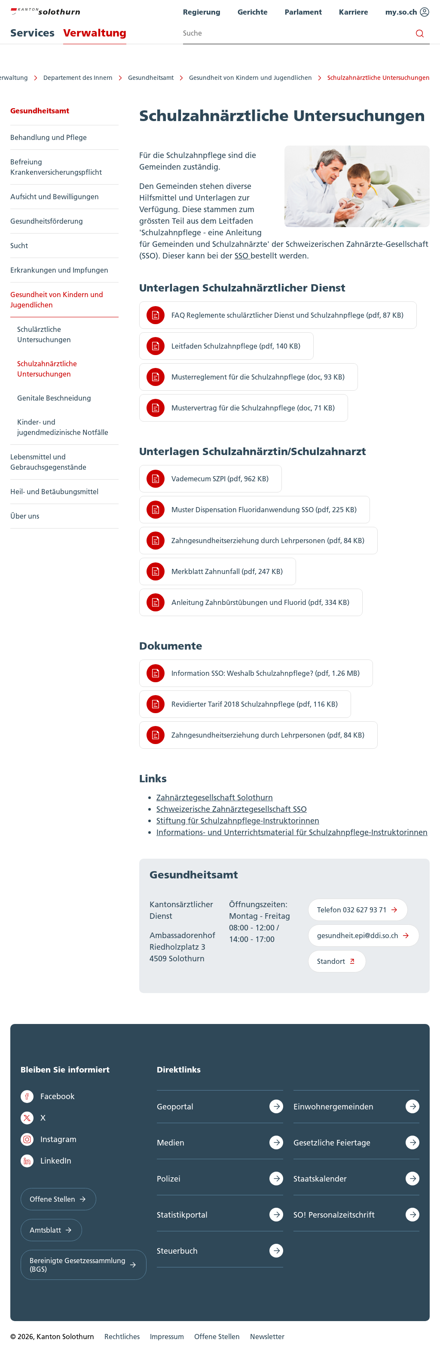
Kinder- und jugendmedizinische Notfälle (62, 427)
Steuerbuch (177, 1251)
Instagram (48, 1139)
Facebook (48, 1096)
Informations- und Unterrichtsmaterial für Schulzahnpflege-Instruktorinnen (292, 832)
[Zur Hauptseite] (45, 10)
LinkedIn (46, 1161)
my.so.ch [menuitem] (407, 12)
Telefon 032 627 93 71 (358, 909)
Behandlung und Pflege (48, 137)
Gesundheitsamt (151, 78)
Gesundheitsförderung (46, 221)
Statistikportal (182, 1215)
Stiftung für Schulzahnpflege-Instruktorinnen (237, 821)
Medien (170, 1143)
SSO (243, 256)
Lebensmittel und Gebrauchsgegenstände (48, 462)
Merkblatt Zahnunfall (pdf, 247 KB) (215, 571)
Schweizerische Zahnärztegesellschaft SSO (231, 809)
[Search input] (306, 33)
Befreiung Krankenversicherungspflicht (56, 167)
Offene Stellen (58, 1199)
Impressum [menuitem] (167, 1336)
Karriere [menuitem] (353, 11)
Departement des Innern (78, 78)
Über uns (24, 516)
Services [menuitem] (32, 33)
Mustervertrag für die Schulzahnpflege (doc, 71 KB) (241, 408)
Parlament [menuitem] (303, 11)
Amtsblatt (51, 1230)
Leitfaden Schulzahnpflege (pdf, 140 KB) (223, 346)
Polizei (168, 1179)
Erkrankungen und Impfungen (59, 270)
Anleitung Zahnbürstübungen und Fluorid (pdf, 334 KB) (248, 602)
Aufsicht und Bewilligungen (54, 196)
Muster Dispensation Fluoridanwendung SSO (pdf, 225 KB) (252, 510)
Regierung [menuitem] (201, 11)
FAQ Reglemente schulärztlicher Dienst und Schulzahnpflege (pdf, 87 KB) (275, 315)
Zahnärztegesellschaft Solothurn (214, 797)
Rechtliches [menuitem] (122, 1336)
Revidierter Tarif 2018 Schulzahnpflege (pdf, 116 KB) (242, 704)
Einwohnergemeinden (333, 1107)
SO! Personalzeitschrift (334, 1215)
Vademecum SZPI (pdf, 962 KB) (208, 479)
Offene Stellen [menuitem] (217, 1336)
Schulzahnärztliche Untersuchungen (378, 78)
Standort (337, 961)
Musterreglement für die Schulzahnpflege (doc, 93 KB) (246, 377)
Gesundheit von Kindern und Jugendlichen (250, 78)
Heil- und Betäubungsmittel (54, 491)
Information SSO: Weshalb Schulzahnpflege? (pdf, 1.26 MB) (253, 673)
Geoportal (175, 1107)
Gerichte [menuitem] (253, 11)
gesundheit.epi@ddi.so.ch (363, 935)
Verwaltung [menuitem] (94, 33)
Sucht (19, 245)
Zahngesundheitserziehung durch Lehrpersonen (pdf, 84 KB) (255, 541)
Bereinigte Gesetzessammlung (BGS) (84, 1264)
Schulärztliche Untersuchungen (44, 334)
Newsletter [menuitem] (267, 1336)
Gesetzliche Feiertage (331, 1143)
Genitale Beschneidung (54, 398)
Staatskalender (320, 1179)
